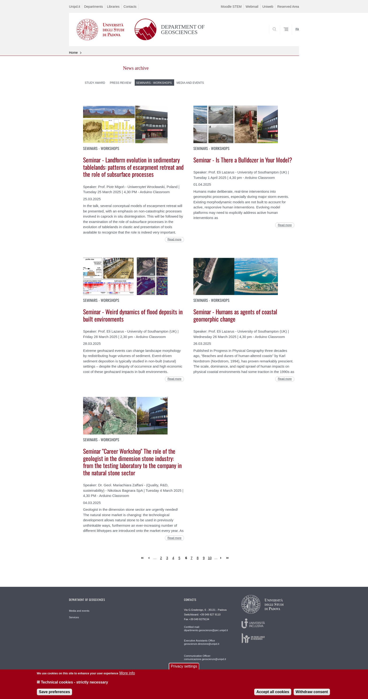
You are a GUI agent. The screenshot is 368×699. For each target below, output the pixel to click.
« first (142, 558)
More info (127, 674)
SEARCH (291, 34)
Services (74, 617)
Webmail (251, 6)
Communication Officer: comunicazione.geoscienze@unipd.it (205, 657)
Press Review (120, 82)
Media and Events (190, 82)
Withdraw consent (312, 692)
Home (73, 52)
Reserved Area (288, 6)
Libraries (113, 6)
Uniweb (267, 6)
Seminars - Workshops (154, 82)
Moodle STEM (231, 6)
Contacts (129, 6)
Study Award (95, 82)
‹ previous (148, 558)
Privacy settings (184, 667)
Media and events (79, 610)
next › (222, 558)
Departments (93, 6)
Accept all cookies (272, 692)
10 (210, 558)
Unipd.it (74, 6)
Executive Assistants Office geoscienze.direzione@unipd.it (201, 642)
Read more (174, 239)
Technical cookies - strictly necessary (74, 683)
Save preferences (54, 692)
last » (228, 558)
